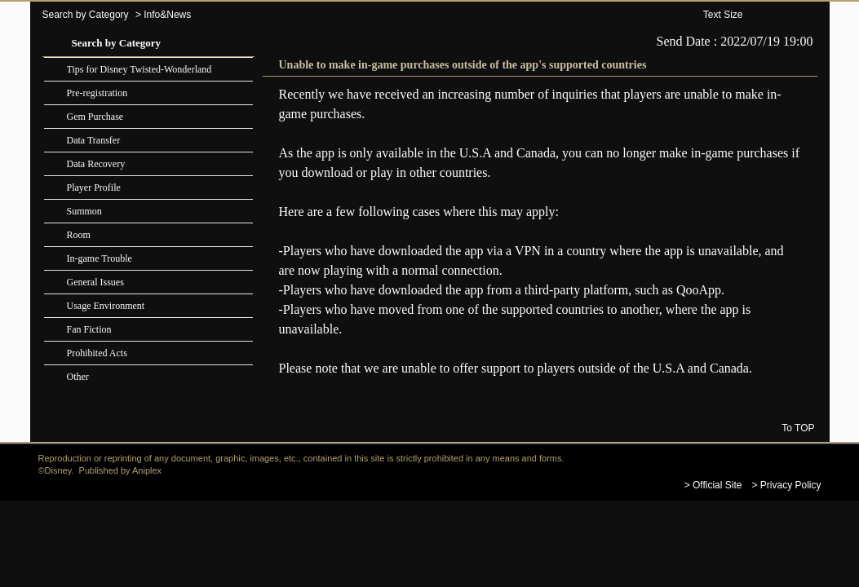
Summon (84, 211)
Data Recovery (96, 164)
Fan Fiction (89, 329)
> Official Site (713, 485)
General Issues (95, 282)
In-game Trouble (99, 258)
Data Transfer (94, 140)
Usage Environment (106, 305)
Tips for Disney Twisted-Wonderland (139, 69)
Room (79, 235)
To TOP (798, 427)
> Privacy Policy (786, 485)
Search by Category (85, 14)
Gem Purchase (95, 116)
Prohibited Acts (97, 353)
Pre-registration (97, 93)
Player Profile (94, 187)
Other (78, 376)
